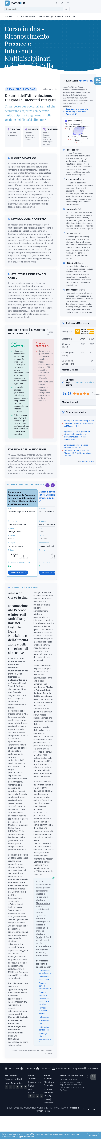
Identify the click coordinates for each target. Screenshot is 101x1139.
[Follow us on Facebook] (88, 1109)
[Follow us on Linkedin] (93, 1109)
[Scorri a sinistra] (47, 485)
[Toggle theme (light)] (56, 3)
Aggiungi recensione (84, 382)
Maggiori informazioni (25, 1137)
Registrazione (17, 1083)
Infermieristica (43, 946)
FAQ (20, 1079)
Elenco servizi (11, 1079)
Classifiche (48, 1103)
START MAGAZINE (87, 462)
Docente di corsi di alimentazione (45, 986)
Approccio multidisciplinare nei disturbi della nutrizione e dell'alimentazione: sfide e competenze (77, 435)
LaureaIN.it (46, 1068)
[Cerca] (66, 9)
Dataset (47, 1096)
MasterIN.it (14, 1068)
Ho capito (93, 1135)
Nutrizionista (44, 1017)
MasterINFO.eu (32, 1068)
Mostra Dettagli (70, 369)
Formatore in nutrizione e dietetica (44, 1001)
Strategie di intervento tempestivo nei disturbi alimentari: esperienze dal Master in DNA (79, 423)
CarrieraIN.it (61, 1068)
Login (7, 1083)
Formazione (42, 955)
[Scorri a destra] (53, 485)
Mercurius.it (93, 1068)
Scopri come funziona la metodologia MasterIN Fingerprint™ (75, 111)
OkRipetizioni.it (79, 1068)
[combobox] (34, 9)
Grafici (47, 1100)
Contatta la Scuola (18, 572)
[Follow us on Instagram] (83, 1109)
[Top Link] (68, 3)
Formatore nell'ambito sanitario (43, 1010)
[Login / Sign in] (62, 3)
